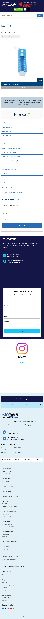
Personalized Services (7, 569)
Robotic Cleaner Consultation (9, 511)
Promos (4, 590)
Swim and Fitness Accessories (11, 156)
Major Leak (5, 536)
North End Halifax (32, 404)
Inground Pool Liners (7, 473)
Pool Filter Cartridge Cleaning (9, 526)
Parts (3, 177)
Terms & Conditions (8, 188)
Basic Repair (5, 549)
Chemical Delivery (6, 494)
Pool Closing (5, 483)
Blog (3, 577)
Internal (30, 459)
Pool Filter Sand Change (8, 524)
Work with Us (18, 459)
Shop (3, 182)
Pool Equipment (7, 127)
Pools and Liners (7, 123)
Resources (4, 575)
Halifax (6, 404)
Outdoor (4, 173)
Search (40, 15)
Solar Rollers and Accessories (11, 148)
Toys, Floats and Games (9, 152)
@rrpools (22, 362)
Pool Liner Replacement (8, 489)
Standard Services (6, 478)
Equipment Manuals (7, 580)
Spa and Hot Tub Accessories (10, 165)
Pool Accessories (7, 144)
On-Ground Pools (6, 468)
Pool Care (4, 582)
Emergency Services (7, 531)
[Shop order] (10, 36)
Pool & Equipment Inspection (9, 544)
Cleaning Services (7, 501)
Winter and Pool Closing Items (11, 161)
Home (4, 459)
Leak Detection (6, 546)
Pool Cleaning (5, 514)
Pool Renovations (6, 491)
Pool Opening (5, 481)
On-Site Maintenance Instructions (10, 496)
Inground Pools (6, 466)
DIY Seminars (5, 561)
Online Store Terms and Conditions (12, 192)
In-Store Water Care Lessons (9, 559)
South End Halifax (18, 404)
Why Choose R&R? (7, 595)
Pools (3, 463)
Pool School (5, 554)
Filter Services (6, 521)
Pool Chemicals (6, 131)
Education (4, 587)
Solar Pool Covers (7, 140)
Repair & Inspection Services (9, 541)
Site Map (37, 459)
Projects (9, 459)
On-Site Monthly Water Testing (9, 506)
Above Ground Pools (7, 471)
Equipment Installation (7, 486)
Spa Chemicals (6, 135)
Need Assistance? (18, 9)
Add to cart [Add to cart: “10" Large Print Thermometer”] (22, 87)
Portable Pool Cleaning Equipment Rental (12, 509)
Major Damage (5, 534)
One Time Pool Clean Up (8, 516)
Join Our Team (5, 597)
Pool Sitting (5, 504)
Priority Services (6, 571)
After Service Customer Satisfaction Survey (13, 566)
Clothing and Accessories (9, 169)
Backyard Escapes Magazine (9, 585)
